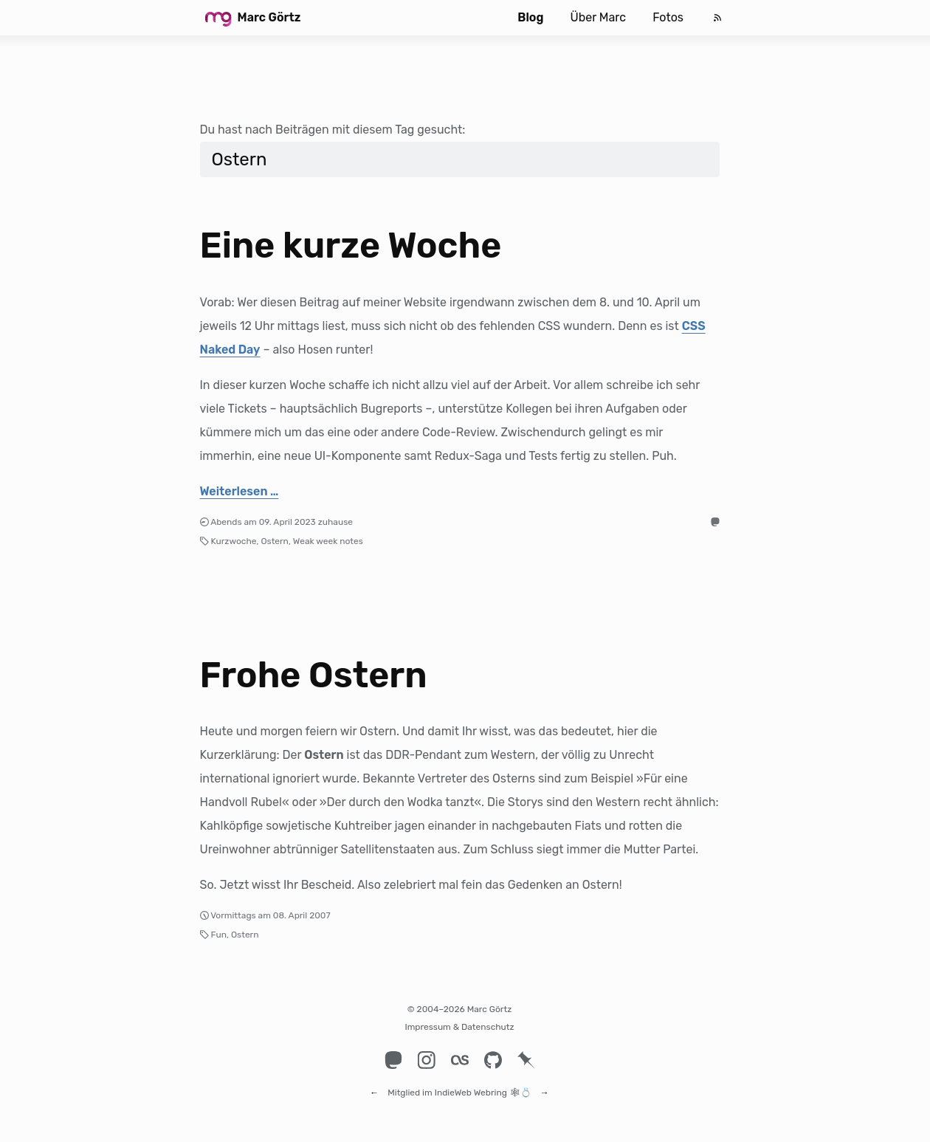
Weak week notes (328, 541)
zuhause (335, 522)
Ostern (274, 541)
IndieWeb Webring (471, 1086)
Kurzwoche (234, 541)
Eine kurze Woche (351, 245)
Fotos (667, 17)
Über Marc (598, 17)
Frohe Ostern (313, 675)
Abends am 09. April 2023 (263, 522)
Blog (530, 17)
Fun (219, 934)
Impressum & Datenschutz (459, 1027)
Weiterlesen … (239, 491)
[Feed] (717, 17)
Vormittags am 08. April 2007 (270, 915)
